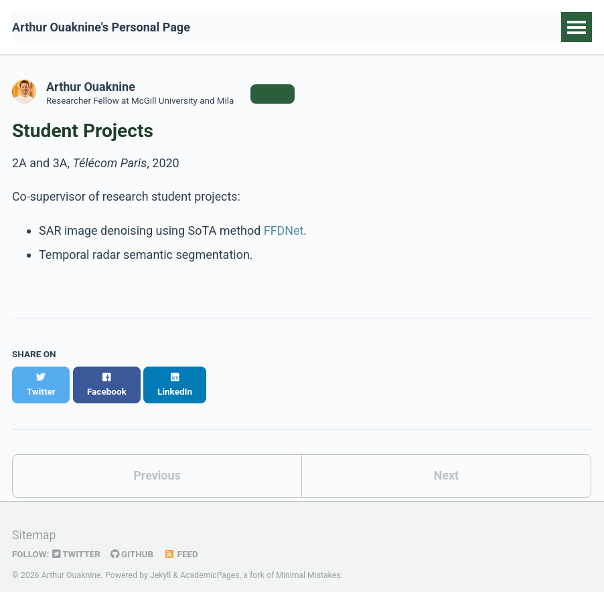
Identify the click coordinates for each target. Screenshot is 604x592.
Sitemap (34, 521)
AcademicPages (210, 561)
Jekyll (160, 561)
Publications (271, 27)
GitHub (133, 540)
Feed (182, 540)
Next (446, 462)
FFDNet (284, 230)
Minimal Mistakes (309, 561)
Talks (446, 27)
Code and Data (368, 27)
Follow (275, 93)
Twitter (77, 540)
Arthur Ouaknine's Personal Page (101, 27)
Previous (157, 462)
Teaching (508, 27)
